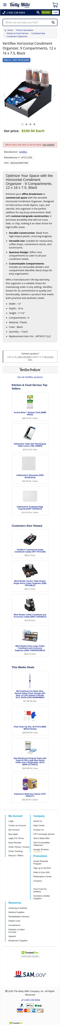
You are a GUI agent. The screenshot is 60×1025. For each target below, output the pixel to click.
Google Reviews (41, 849)
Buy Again (13, 834)
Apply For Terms (16, 838)
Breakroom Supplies (18, 940)
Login (11, 821)
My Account (13, 830)
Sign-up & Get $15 (42, 868)
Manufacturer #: (12, 157)
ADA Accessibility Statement (41, 843)
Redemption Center (42, 876)
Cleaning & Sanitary (17, 908)
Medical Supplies (16, 912)
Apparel (12, 936)
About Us (37, 821)
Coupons (37, 881)
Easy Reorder (14, 842)
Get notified (48, 144)
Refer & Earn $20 (41, 872)
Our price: (11, 131)
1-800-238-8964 (24, 357)
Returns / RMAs (15, 855)
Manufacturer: (11, 152)
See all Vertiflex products (30, 377)
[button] (38, 12)
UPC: (7, 163)
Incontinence (14, 925)
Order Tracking (15, 851)
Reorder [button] (46, 12)
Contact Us (38, 830)
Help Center (39, 825)
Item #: (7, 60)
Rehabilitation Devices (18, 916)
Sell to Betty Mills (41, 838)
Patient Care (14, 921)
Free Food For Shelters (40, 890)
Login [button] (55, 12)
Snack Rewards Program (40, 862)
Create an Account (17, 825)
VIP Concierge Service (44, 834)
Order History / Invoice (18, 847)
